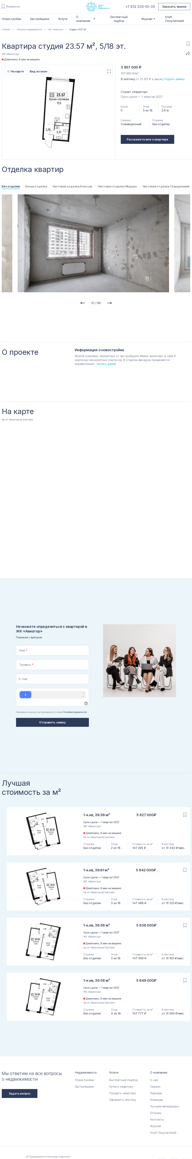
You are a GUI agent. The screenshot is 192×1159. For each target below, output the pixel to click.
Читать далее (106, 364)
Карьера (156, 1093)
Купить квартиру (121, 1086)
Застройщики (39, 19)
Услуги (62, 19)
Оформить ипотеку (122, 1100)
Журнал (155, 1126)
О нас (154, 1080)
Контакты (157, 1119)
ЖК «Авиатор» (55, 29)
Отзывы (155, 1113)
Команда (156, 1100)
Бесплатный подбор (118, 19)
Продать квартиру (122, 1093)
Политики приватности (75, 712)
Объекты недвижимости (29, 29)
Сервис (155, 1086)
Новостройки (11, 19)
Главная (6, 29)
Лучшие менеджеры (164, 1106)
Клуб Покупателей (174, 19)
